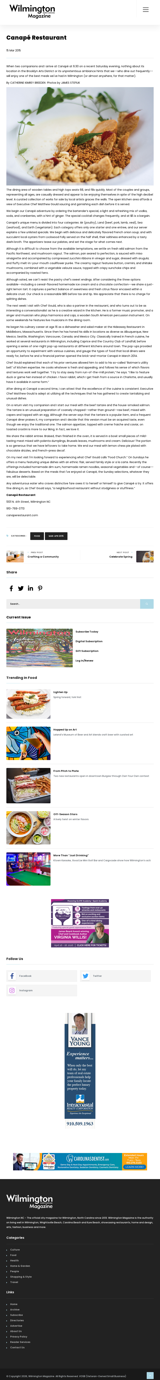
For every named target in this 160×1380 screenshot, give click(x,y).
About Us (16, 1331)
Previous (3, 924)
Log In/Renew (84, 660)
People (14, 1271)
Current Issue (18, 617)
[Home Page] (32, 7)
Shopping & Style (21, 1276)
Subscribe (16, 1315)
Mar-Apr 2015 (56, 536)
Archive (14, 1309)
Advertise (16, 1325)
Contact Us (17, 1347)
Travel (14, 1282)
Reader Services (20, 1342)
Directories (17, 1320)
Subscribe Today (87, 631)
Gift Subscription (87, 651)
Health (14, 1260)
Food (37, 536)
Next (156, 924)
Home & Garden (20, 1266)
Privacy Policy (18, 1336)
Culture (15, 1249)
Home (13, 1304)
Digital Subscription (89, 641)
